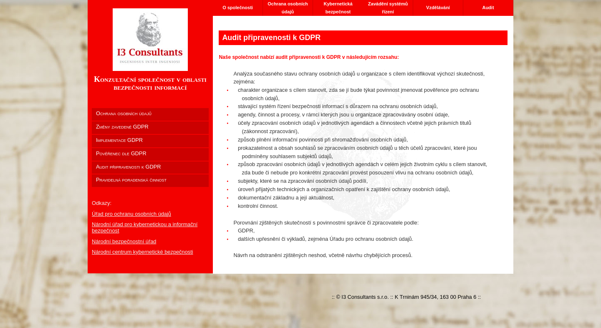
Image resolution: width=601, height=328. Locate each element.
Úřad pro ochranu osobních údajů (131, 214)
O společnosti (237, 7)
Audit (488, 7)
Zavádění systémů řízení (388, 7)
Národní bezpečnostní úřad (124, 241)
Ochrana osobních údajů (288, 7)
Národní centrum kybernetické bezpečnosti (142, 252)
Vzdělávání (438, 7)
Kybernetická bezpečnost (337, 7)
